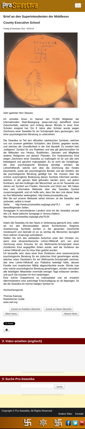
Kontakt (79, 414)
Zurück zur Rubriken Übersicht (25, 309)
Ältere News (11, 313)
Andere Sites (65, 414)
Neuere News (70, 313)
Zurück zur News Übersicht (58, 309)
